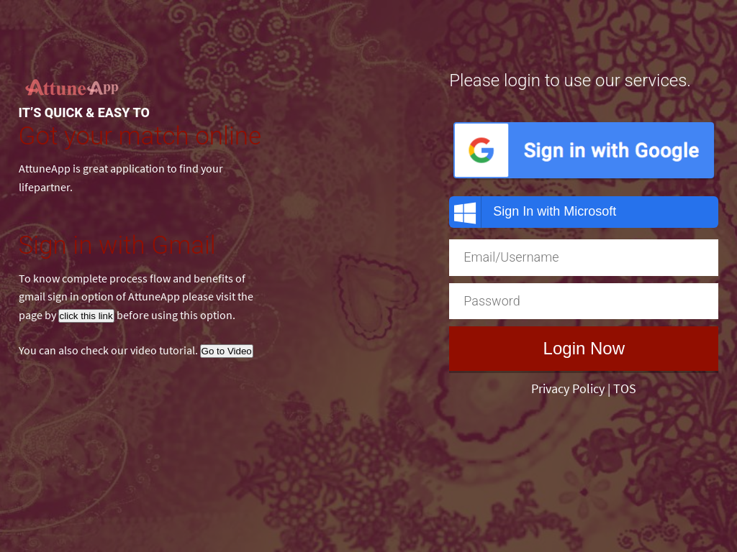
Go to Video (227, 351)
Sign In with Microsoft (532, 212)
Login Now (584, 348)
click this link (86, 315)
